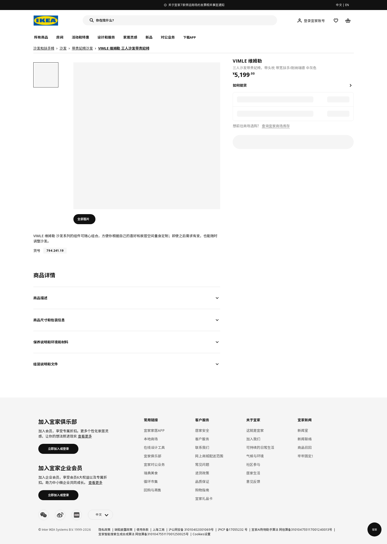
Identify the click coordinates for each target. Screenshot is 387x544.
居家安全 (202, 430)
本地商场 (151, 439)
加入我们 (253, 439)
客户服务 (202, 439)
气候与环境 (255, 456)
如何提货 (240, 85)
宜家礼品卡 (204, 498)
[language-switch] (100, 515)
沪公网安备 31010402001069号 (191, 529)
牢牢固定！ (306, 456)
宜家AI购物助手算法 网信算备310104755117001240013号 (291, 529)
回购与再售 (152, 490)
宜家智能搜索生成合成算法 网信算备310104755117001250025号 (143, 534)
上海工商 (159, 529)
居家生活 (253, 473)
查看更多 (85, 436)
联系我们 (202, 447)
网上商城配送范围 (209, 456)
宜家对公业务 (154, 464)
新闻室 (303, 430)
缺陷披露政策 (123, 529)
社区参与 (253, 464)
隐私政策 (104, 529)
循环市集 (151, 481)
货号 (36, 250)
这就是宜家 (255, 430)
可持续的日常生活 (260, 447)
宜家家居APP (154, 430)
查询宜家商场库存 (276, 125)
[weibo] (60, 515)
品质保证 (202, 481)
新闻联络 (305, 439)
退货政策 (202, 473)
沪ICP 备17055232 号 (232, 529)
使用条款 (143, 529)
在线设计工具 (154, 447)
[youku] (76, 515)
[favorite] (352, 64)
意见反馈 (253, 481)
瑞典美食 (151, 473)
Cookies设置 (201, 534)
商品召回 (305, 447)
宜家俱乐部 (152, 456)
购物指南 (202, 490)
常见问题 (202, 464)
